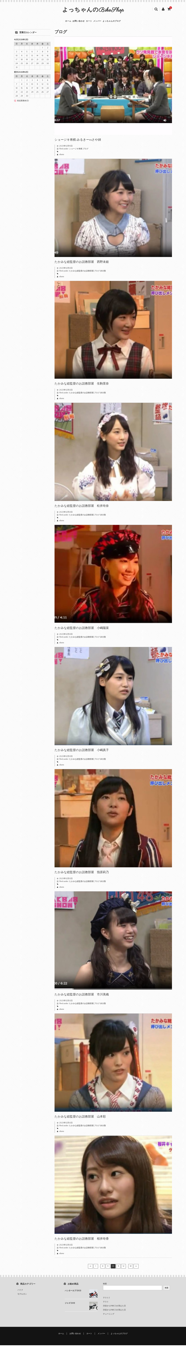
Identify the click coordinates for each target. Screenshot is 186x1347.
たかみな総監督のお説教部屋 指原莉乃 (82, 874)
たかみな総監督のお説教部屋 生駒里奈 (82, 385)
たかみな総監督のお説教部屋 (81, 273)
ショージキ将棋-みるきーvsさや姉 (78, 141)
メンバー (103, 22)
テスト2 (106, 1299)
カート (88, 22)
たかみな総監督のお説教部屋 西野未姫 (82, 263)
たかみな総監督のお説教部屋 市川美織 (82, 996)
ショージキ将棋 (75, 150)
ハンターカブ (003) (73, 1292)
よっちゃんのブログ (124, 22)
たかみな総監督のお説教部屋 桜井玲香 (82, 1240)
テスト (106, 1303)
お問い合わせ (72, 22)
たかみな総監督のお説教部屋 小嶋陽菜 (82, 629)
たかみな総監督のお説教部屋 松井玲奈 (82, 507)
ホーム (54, 22)
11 (118, 1268)
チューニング (108, 1316)
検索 (105, 1285)
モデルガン (22, 1296)
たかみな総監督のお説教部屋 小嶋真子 (82, 751)
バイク (20, 1292)
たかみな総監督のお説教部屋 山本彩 (80, 1118)
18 (130, 1268)
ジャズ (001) (70, 1305)
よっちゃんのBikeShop (93, 10)
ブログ (85, 150)
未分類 (103, 273)
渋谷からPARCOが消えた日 (114, 1308)
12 (123, 1268)
